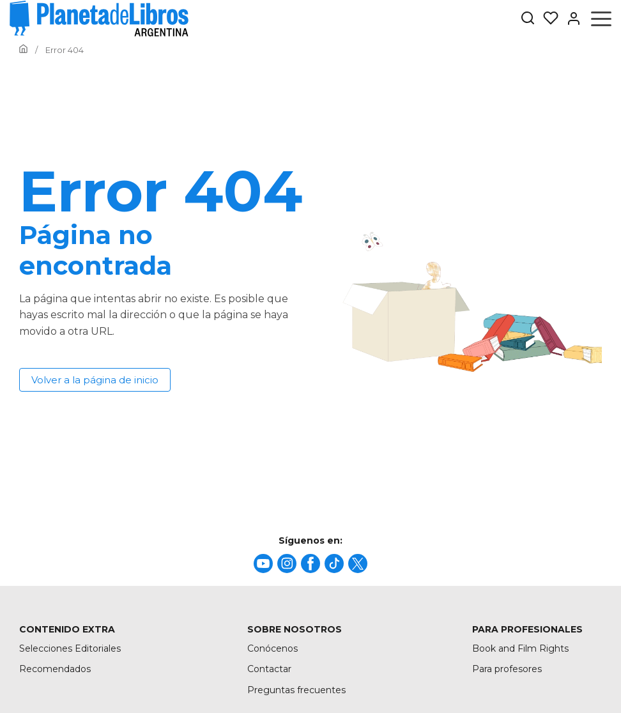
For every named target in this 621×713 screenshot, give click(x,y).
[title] (263, 563)
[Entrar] (569, 18)
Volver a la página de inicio (94, 380)
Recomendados (55, 669)
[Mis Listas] (546, 18)
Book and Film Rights (520, 648)
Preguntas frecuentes (296, 690)
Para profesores (507, 669)
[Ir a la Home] (23, 50)
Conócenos (272, 648)
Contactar (269, 669)
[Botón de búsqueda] (527, 18)
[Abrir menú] (601, 18)
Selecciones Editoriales (70, 648)
